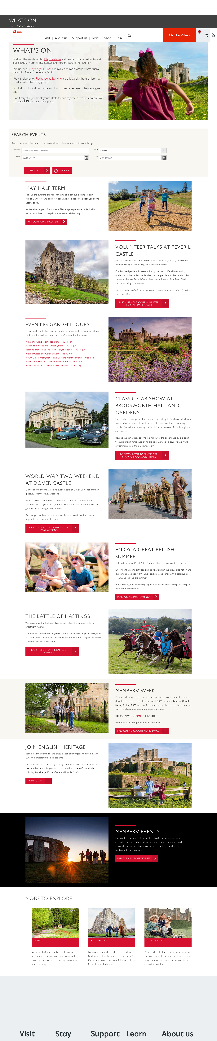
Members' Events (43, 32)
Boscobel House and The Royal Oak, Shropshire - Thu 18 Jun (55, 352)
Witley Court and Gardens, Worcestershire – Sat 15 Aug (53, 368)
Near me (65, 169)
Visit (47, 7)
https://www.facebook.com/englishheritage (206, 3)
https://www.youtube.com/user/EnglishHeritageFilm (206, 10)
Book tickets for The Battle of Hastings (53, 656)
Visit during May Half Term (49, 221)
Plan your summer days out (140, 601)
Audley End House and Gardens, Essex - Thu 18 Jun (50, 348)
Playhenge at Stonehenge (51, 77)
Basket (199, 10)
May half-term (52, 58)
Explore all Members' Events (140, 866)
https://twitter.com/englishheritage (213, 3)
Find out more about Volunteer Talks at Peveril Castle (145, 304)
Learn (96, 7)
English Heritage (21, 6)
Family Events (17, 32)
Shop (107, 7)
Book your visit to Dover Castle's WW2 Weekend (55, 533)
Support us (79, 7)
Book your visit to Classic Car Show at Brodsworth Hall (144, 459)
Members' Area (179, 7)
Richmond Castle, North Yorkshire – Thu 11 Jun (48, 344)
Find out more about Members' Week (144, 737)
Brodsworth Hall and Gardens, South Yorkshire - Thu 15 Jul (54, 364)
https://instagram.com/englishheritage (213, 10)
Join (119, 7)
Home (12, 25)
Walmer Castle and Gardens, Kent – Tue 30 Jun (48, 356)
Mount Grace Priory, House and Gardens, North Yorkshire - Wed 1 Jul (59, 360)
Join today (42, 788)
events (137, 720)
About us (61, 7)
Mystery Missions (41, 68)
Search (129, 7)
